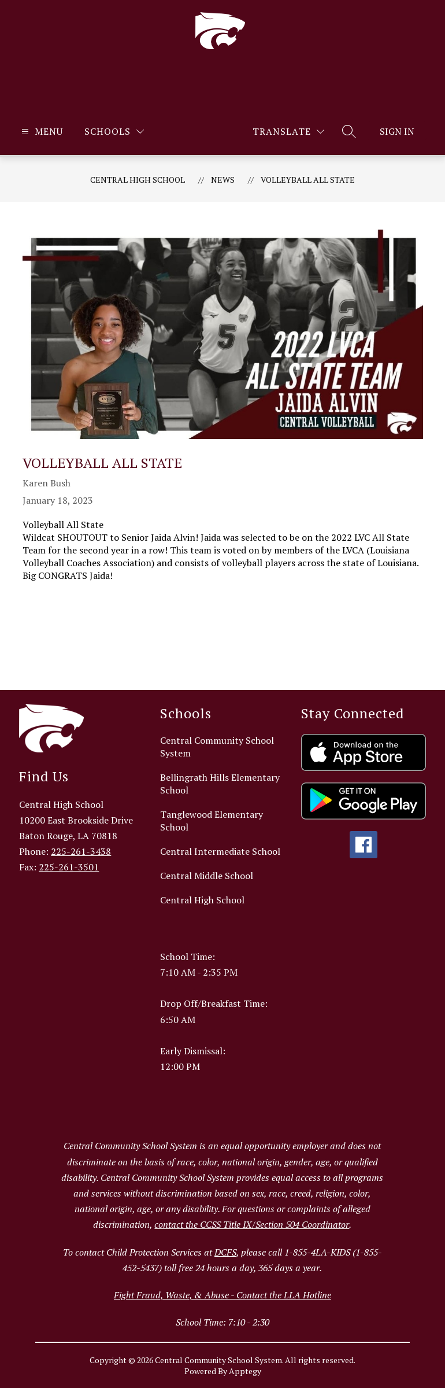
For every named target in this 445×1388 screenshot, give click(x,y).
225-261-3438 (81, 851)
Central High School (137, 179)
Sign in (397, 131)
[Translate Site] (288, 131)
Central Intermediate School (220, 851)
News (223, 179)
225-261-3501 (69, 867)
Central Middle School (206, 875)
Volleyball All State (308, 179)
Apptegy (245, 1370)
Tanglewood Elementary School (211, 820)
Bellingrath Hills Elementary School (220, 783)
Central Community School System (217, 746)
